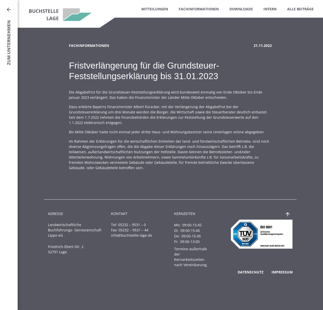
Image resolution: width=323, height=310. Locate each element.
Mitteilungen (154, 9)
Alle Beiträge (300, 9)
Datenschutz (250, 272)
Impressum (282, 272)
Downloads (241, 9)
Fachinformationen (199, 9)
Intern (270, 9)
